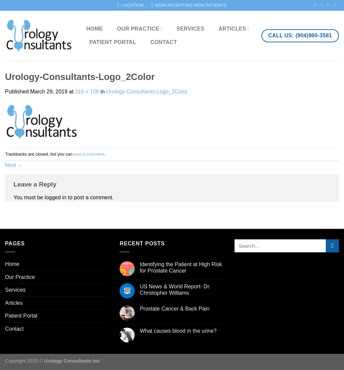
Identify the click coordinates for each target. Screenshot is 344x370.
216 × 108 (87, 91)
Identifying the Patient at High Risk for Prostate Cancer (181, 267)
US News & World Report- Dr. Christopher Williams (175, 290)
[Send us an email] (336, 5)
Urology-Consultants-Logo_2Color (146, 91)
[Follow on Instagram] (323, 5)
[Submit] (332, 245)
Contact (163, 42)
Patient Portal (112, 42)
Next (14, 165)
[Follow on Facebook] (316, 5)
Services (190, 29)
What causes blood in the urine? (178, 331)
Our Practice (139, 29)
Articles (233, 29)
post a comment (89, 154)
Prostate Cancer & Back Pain (174, 309)
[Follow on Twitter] (329, 5)
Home (94, 29)
